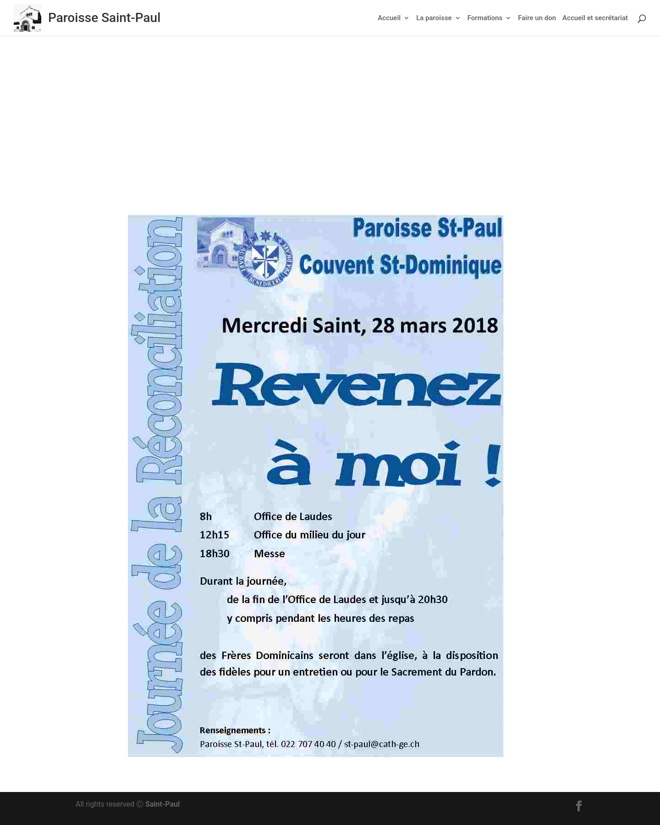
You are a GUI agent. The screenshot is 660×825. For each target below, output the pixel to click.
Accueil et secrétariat (595, 18)
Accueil (389, 18)
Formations (485, 18)
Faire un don (537, 18)
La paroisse (433, 18)
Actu (354, 136)
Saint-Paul (162, 804)
